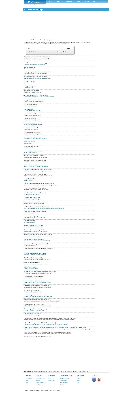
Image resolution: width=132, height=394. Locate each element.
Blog (78, 382)
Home (50, 1)
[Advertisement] (65, 25)
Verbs (58, 1)
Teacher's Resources (66, 375)
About (27, 382)
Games (49, 378)
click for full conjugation (83, 371)
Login (94, 1)
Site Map (87, 1)
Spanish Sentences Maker (44, 336)
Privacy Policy (52, 390)
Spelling (62, 384)
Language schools (68, 1)
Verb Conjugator (39, 384)
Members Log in (29, 378)
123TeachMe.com (36, 390)
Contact (27, 380)
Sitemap (79, 378)
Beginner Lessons (47, 371)
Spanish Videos (63, 380)
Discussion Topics (64, 382)
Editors (78, 380)
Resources (39, 375)
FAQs (78, 1)
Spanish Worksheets (64, 378)
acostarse (63, 371)
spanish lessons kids (37, 371)
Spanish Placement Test (41, 382)
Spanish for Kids (51, 380)
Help (27, 384)
